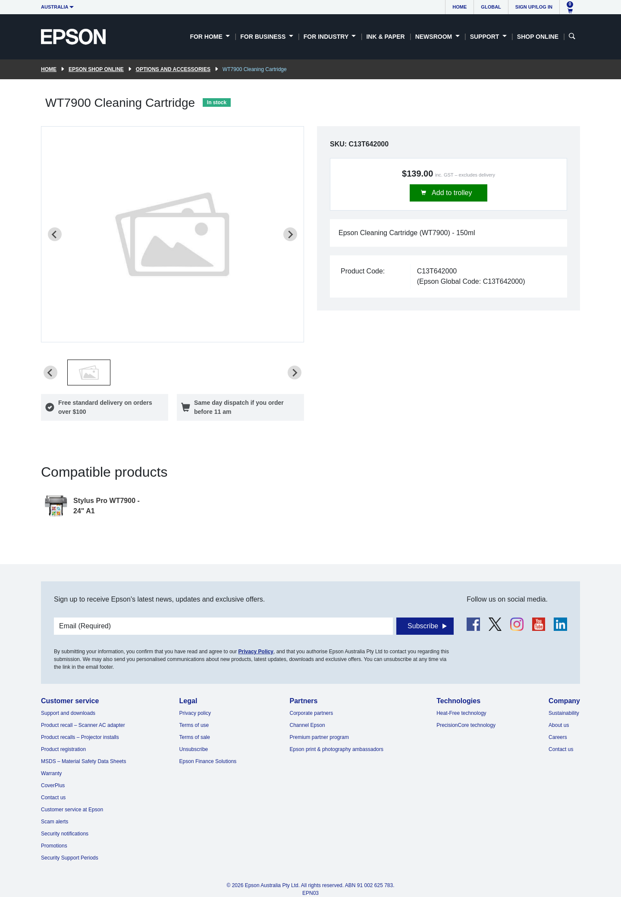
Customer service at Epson (72, 810)
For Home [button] (207, 36)
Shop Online (537, 36)
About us (559, 725)
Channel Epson (307, 725)
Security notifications (64, 834)
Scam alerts (54, 822)
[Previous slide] (55, 234)
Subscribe (423, 626)
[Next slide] (290, 234)
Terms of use (194, 725)
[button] (88, 372)
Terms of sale (194, 737)
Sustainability (564, 713)
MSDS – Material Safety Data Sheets (83, 761)
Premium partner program (319, 737)
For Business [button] (263, 36)
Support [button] (485, 36)
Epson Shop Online (96, 69)
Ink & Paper (385, 36)
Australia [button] (55, 6)
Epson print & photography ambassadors (336, 749)
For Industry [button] (327, 36)
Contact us (53, 798)
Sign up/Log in (533, 6)
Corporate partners (311, 713)
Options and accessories (173, 69)
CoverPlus (53, 785)
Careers (558, 737)
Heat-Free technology (461, 713)
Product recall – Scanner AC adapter (83, 725)
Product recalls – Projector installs (80, 737)
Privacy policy (195, 713)
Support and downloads (68, 713)
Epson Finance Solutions (208, 761)
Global (491, 6)
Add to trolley (451, 192)
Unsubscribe (193, 749)
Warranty (51, 773)
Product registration (63, 749)
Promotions (54, 846)
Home (459, 6)
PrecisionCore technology (466, 725)
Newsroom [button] (434, 36)
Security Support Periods (69, 858)
